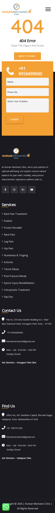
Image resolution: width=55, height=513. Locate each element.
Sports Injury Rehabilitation (19, 283)
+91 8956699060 (12, 332)
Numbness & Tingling (16, 255)
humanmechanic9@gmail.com (18, 341)
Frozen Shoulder (13, 227)
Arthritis (8, 262)
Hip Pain (8, 248)
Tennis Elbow (11, 269)
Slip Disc (8, 296)
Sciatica (8, 220)
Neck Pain (9, 234)
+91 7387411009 (12, 428)
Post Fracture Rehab (15, 276)
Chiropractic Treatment (17, 289)
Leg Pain (8, 241)
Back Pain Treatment (15, 213)
